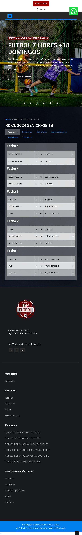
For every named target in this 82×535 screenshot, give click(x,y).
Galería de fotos (12, 415)
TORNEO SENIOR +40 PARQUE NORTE (23, 438)
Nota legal (10, 484)
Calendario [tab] (27, 137)
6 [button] (57, 103)
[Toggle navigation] (9, 16)
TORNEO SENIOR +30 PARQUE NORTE (23, 432)
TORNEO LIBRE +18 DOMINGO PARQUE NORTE (27, 450)
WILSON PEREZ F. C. (15, 154)
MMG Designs (60, 528)
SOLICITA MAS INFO (22, 76)
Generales (9, 381)
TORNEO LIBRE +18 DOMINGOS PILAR (23, 461)
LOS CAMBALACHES (15, 161)
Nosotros (9, 478)
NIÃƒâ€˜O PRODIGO (16, 184)
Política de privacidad (14, 490)
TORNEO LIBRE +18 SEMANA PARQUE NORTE (26, 444)
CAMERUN (49, 154)
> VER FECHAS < (41, 4)
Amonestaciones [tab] (59, 132)
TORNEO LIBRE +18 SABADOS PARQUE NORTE (27, 455)
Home (8, 119)
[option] (41, 63)
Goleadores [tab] (41, 132)
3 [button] (38, 103)
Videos (8, 409)
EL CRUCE (48, 161)
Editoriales (10, 403)
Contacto (9, 502)
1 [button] (25, 103)
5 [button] (51, 103)
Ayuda (8, 496)
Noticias (9, 398)
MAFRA (11, 213)
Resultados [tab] (13, 132)
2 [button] (31, 103)
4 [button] (44, 103)
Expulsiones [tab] (13, 137)
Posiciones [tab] (27, 132)
